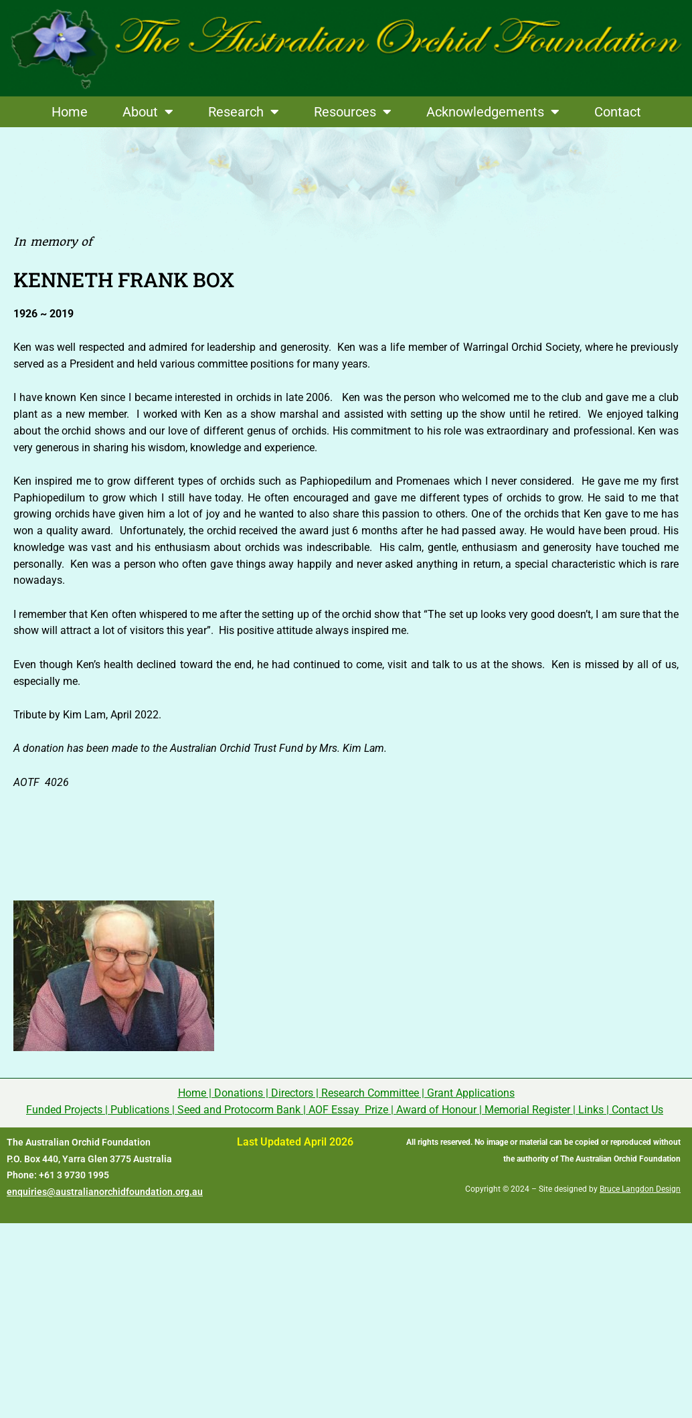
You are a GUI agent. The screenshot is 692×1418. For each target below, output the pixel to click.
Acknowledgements (492, 111)
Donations (238, 1093)
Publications (139, 1109)
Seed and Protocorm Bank (238, 1109)
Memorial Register (527, 1109)
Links (591, 1109)
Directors (292, 1093)
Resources (353, 111)
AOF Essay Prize (348, 1109)
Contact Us (637, 1109)
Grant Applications (471, 1093)
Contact (617, 112)
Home (70, 112)
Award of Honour (436, 1109)
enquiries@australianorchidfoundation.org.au (105, 1191)
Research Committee (370, 1093)
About (147, 111)
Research (243, 111)
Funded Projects (64, 1109)
